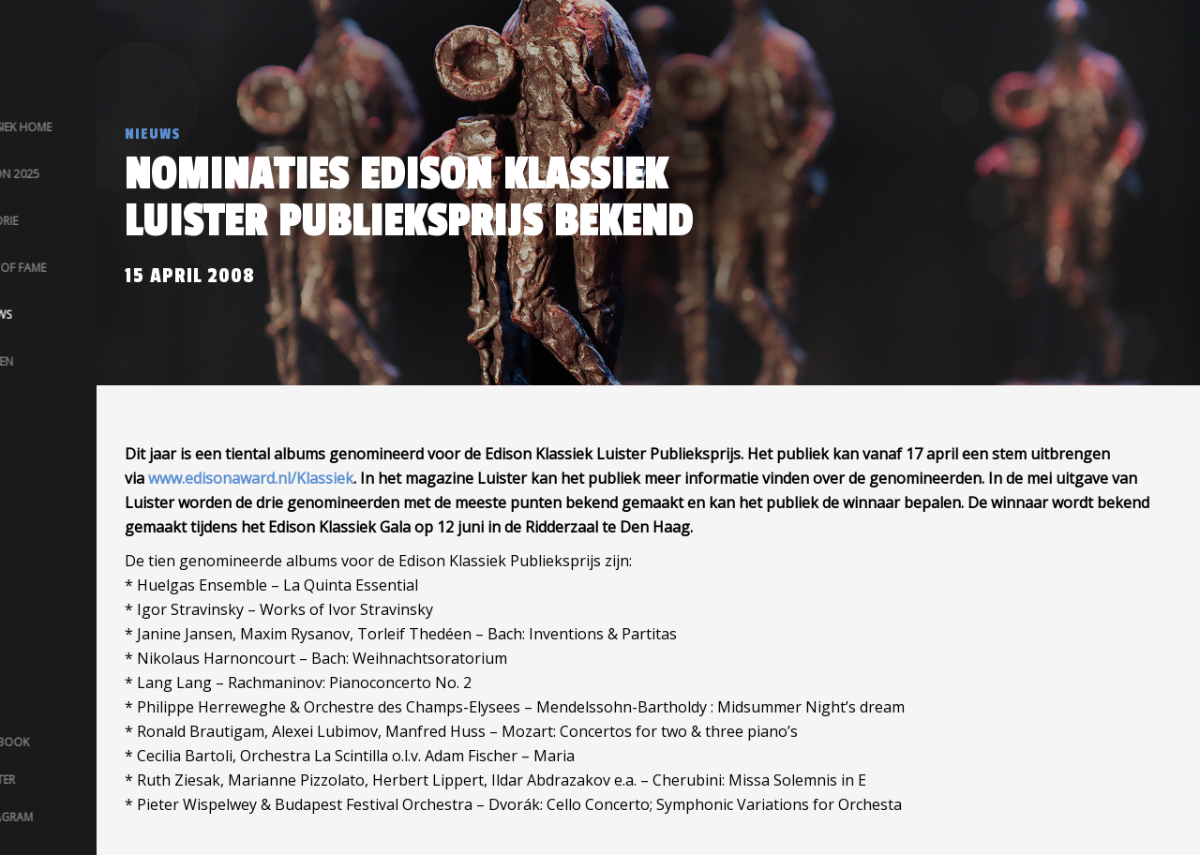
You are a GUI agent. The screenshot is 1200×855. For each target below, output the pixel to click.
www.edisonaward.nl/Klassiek (250, 478)
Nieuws (153, 134)
